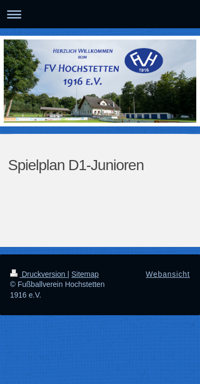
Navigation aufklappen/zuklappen (100, 14)
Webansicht (168, 274)
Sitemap (85, 274)
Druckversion (38, 274)
